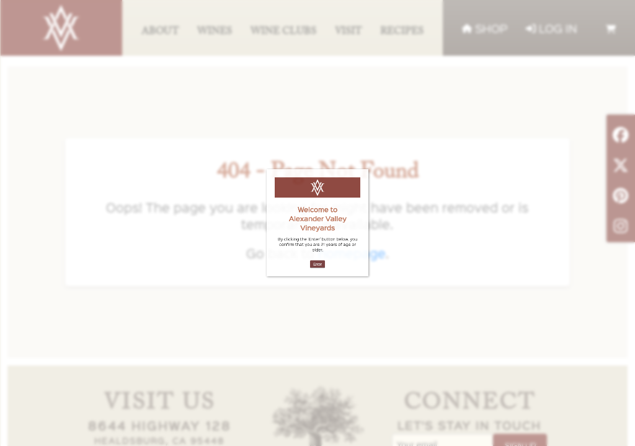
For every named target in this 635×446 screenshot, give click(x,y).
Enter (317, 237)
